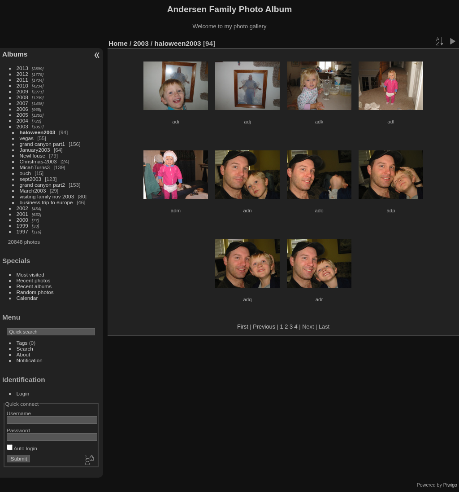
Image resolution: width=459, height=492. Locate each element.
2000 (22, 220)
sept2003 (30, 179)
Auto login (22, 448)
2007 (22, 103)
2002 (22, 208)
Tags (22, 343)
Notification (30, 360)
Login (23, 393)
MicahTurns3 (35, 167)
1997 (22, 231)
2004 (22, 120)
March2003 (33, 190)
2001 (22, 214)
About (23, 354)
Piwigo (450, 485)
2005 (22, 115)
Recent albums (34, 286)
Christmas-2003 (38, 161)
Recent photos (34, 280)
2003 (22, 126)
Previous (264, 326)
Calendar (27, 298)
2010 (22, 85)
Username (19, 413)
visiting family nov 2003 (47, 196)
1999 (22, 225)
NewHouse (33, 155)
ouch (25, 173)
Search (25, 348)
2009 (22, 91)
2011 (22, 80)
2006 (22, 109)
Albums (14, 54)
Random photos (35, 292)
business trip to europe (46, 202)
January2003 (35, 150)
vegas (27, 138)
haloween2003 (38, 132)
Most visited (30, 274)
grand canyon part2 (42, 185)
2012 (22, 74)
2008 (22, 97)
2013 (22, 68)
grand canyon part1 (42, 144)
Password (18, 430)
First (242, 326)
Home (118, 43)
